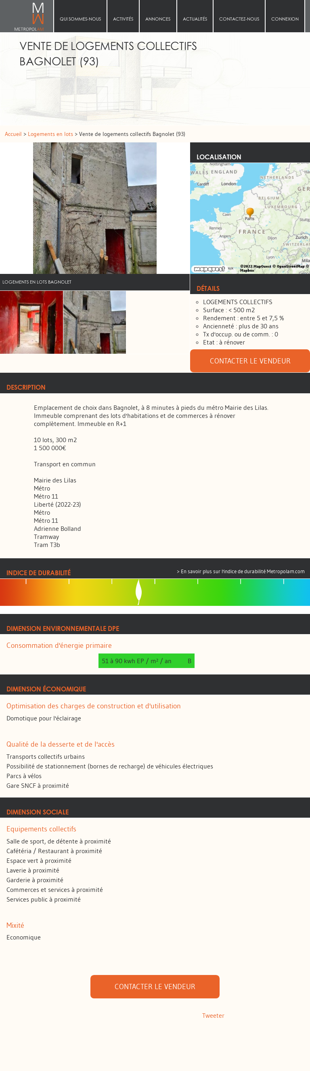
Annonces (157, 19)
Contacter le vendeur (250, 361)
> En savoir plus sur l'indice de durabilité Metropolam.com (241, 571)
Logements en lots (51, 134)
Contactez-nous (239, 19)
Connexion (285, 19)
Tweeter (213, 1015)
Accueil (29, 16)
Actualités (195, 19)
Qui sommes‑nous (80, 19)
